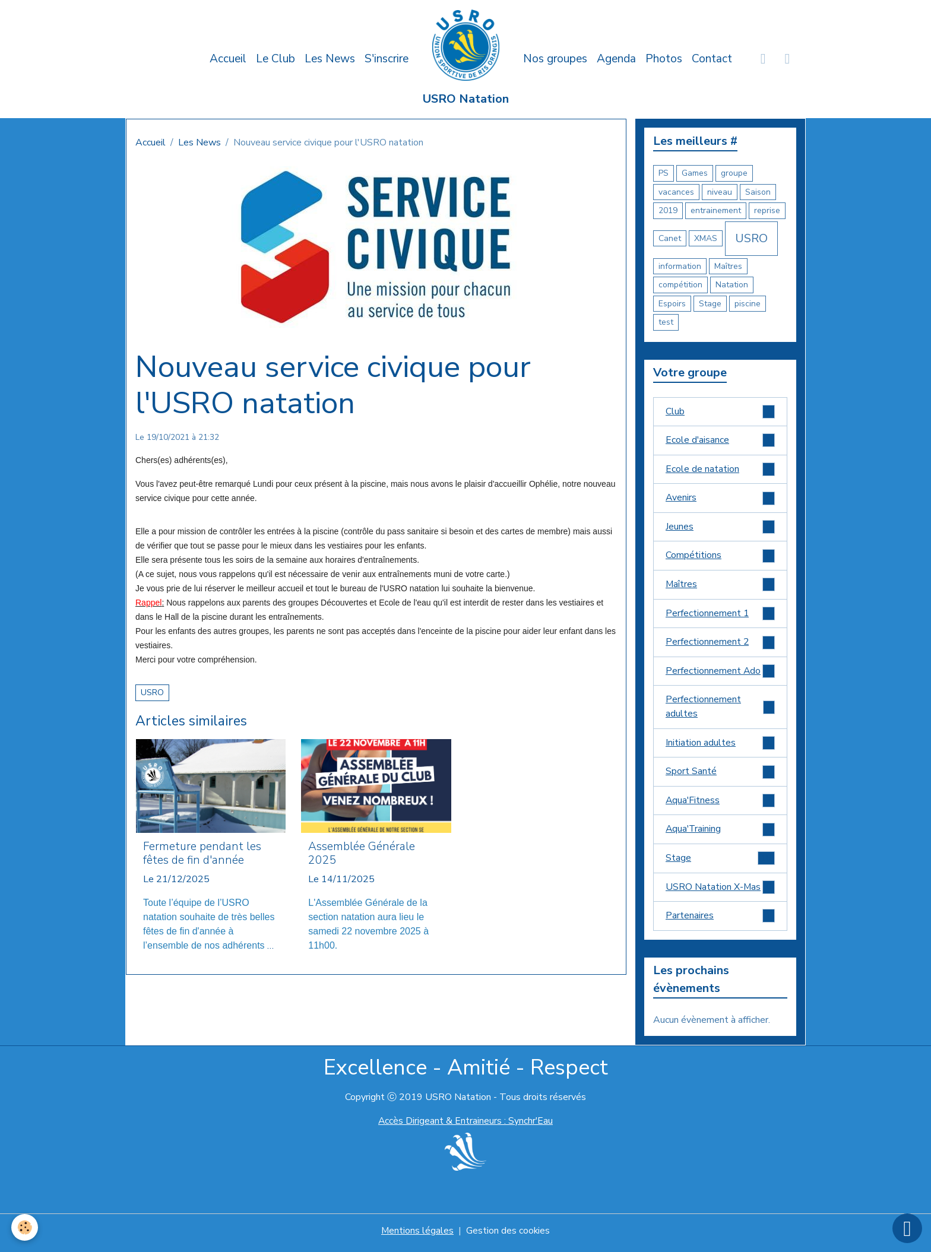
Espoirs (672, 303)
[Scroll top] (907, 1228)
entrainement (716, 210)
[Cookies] (25, 1227)
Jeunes (720, 528)
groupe (734, 173)
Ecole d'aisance (720, 441)
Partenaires (720, 920)
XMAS (705, 238)
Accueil (228, 58)
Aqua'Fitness (720, 804)
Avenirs (720, 499)
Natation (731, 284)
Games (695, 173)
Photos (663, 58)
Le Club (275, 58)
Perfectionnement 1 (720, 615)
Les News (330, 58)
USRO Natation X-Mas (720, 891)
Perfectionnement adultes (720, 710)
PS (663, 173)
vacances (676, 192)
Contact (712, 58)
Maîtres (728, 266)
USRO (152, 692)
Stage (710, 303)
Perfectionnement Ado (720, 673)
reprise (767, 210)
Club (720, 412)
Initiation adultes (720, 746)
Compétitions (720, 557)
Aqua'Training (720, 833)
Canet (669, 238)
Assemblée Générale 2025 (361, 853)
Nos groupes (555, 58)
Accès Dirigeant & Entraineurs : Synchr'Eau (465, 1125)
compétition (680, 284)
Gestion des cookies (508, 1235)
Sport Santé (720, 775)
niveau (719, 192)
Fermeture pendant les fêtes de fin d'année (202, 853)
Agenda (616, 58)
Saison (758, 192)
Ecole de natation (720, 470)
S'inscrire (386, 58)
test (665, 322)
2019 (667, 210)
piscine (747, 303)
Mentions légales (417, 1235)
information (679, 266)
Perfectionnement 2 (720, 644)
